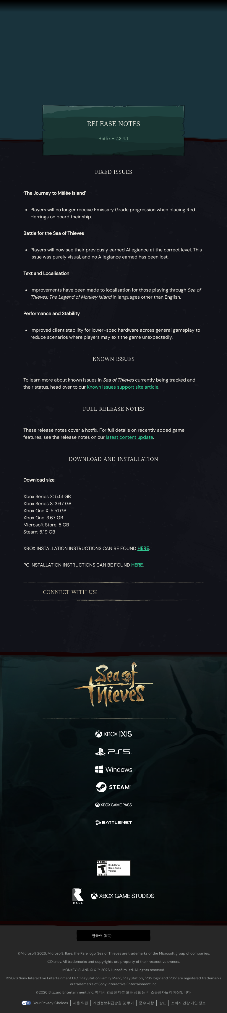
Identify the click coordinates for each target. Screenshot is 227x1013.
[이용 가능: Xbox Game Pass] (113, 805)
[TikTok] (169, 591)
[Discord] (157, 591)
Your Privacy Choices (50, 1003)
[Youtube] (142, 591)
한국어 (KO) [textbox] (101, 935)
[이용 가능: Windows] (113, 770)
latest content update (129, 437)
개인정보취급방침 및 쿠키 (113, 1003)
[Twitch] (126, 591)
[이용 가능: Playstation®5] (113, 752)
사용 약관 (80, 1003)
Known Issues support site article (122, 387)
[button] (113, 935)
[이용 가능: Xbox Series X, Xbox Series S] (113, 734)
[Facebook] (106, 592)
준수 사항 (146, 1003)
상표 (162, 1003)
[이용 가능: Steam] (113, 787)
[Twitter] (115, 592)
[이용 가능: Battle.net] (113, 823)
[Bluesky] (179, 591)
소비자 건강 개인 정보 (188, 1003)
